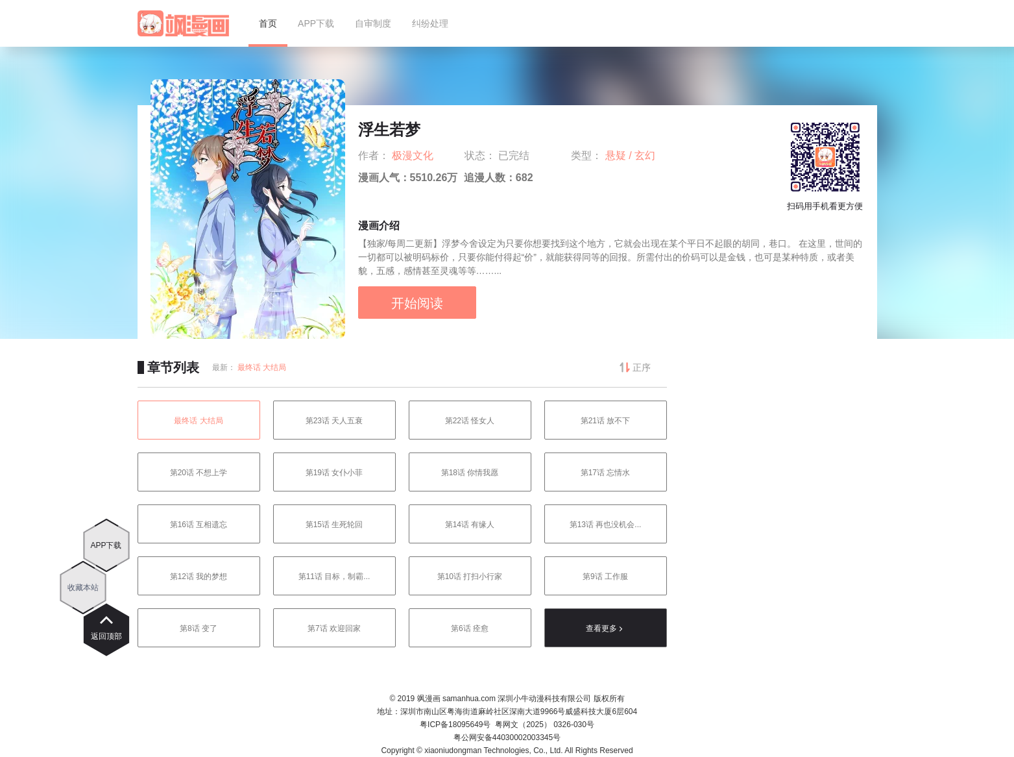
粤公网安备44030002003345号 (507, 737)
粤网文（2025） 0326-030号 (544, 724)
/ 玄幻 (642, 155)
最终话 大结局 (261, 367)
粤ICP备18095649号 (455, 724)
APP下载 (105, 545)
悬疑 (617, 155)
